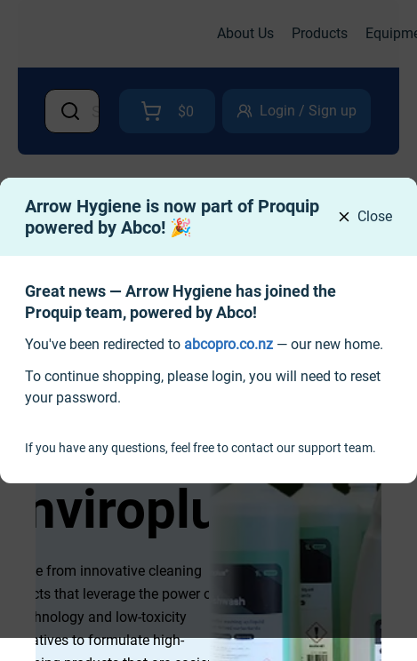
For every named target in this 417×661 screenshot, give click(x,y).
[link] (228, 344)
